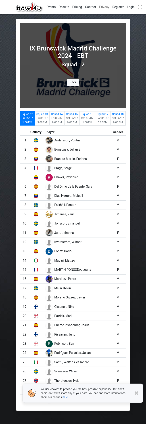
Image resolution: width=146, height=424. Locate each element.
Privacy (104, 7)
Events (51, 7)
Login (131, 7)
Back (73, 82)
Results (64, 7)
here (65, 397)
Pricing (77, 7)
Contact (90, 7)
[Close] (137, 393)
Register (118, 7)
